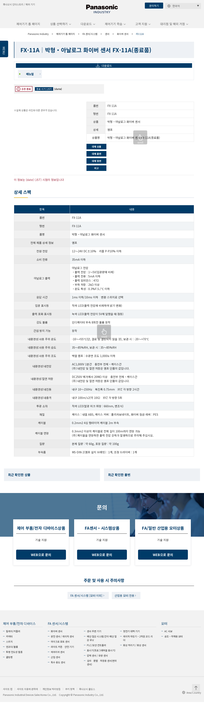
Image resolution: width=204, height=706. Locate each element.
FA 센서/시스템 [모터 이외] (85, 599)
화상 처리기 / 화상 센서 (134, 649)
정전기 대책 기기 (131, 635)
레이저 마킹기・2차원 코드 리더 (138, 642)
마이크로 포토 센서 (60, 645)
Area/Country (191, 696)
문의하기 (154, 6)
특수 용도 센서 (58, 666)
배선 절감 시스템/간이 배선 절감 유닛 (102, 642)
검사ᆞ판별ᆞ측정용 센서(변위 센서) (102, 666)
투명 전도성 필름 (14, 656)
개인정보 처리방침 (51, 693)
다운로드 (86, 27)
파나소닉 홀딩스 (87, 693)
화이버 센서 (122, 36)
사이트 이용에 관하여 (27, 693)
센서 (107, 36)
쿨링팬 (9, 661)
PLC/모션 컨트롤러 (96, 649)
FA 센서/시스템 (89, 36)
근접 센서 (55, 661)
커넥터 (9, 640)
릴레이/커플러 (13, 635)
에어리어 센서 (58, 656)
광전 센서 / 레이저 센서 (62, 640)
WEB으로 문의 (41, 557)
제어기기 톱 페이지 (28, 27)
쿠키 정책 (70, 693)
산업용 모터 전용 (125, 599)
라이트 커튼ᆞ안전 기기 (62, 650)
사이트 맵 (7, 693)
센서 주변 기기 (94, 635)
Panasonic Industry (38, 36)
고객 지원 (141, 27)
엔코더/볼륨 (12, 650)
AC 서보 (168, 635)
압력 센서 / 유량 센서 (97, 659)
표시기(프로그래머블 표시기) (101, 654)
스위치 (9, 645)
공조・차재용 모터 (173, 640)
